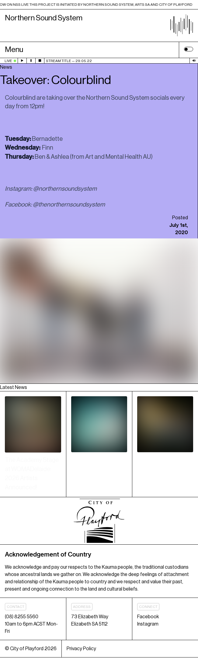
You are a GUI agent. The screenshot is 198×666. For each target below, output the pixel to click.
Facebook (148, 616)
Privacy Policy (81, 648)
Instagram (147, 624)
